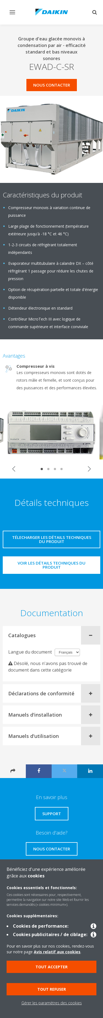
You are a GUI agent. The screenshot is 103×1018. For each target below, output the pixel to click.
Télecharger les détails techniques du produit (51, 539)
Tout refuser (51, 989)
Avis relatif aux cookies (57, 951)
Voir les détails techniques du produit (51, 565)
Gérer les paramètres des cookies (51, 1002)
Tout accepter (51, 966)
